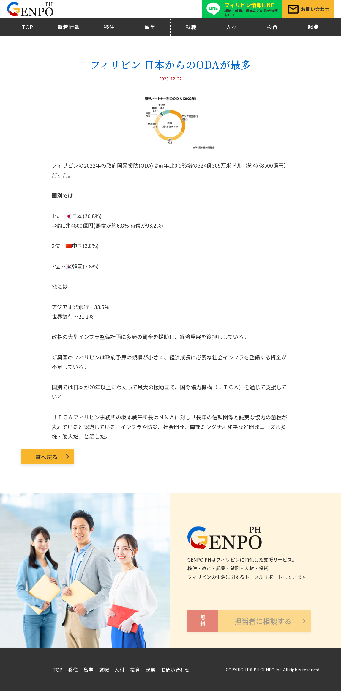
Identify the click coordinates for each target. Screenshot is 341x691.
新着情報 (68, 27)
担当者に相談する (239, 628)
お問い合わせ (175, 669)
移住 (109, 27)
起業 (313, 27)
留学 (150, 27)
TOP (28, 27)
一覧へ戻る (44, 457)
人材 (231, 27)
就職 (191, 27)
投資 (272, 27)
